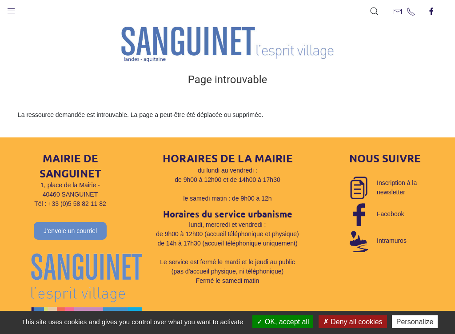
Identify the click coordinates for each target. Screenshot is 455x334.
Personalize (415, 322)
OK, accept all (283, 322)
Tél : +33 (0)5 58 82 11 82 (70, 203)
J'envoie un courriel (70, 230)
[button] (11, 9)
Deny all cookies (353, 322)
